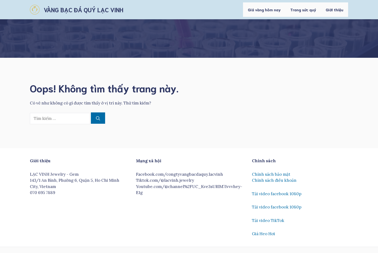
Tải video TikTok (268, 220)
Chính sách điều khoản (274, 180)
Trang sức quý (303, 9)
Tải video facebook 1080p (276, 193)
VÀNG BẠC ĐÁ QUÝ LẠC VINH (83, 9)
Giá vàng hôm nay (264, 9)
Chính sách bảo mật (271, 174)
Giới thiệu (334, 9)
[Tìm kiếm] (98, 118)
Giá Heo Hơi (263, 233)
